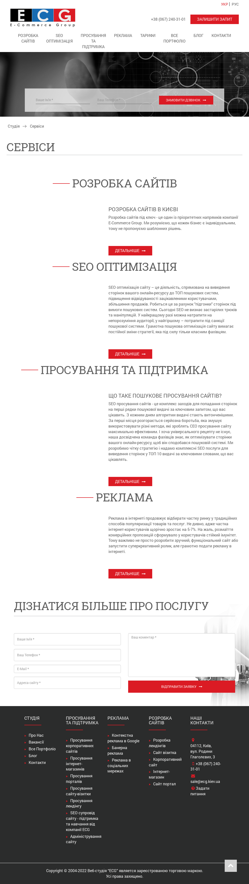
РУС (235, 4)
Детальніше (127, 250)
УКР (224, 4)
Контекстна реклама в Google (123, 738)
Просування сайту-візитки (79, 791)
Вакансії (36, 741)
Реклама (123, 35)
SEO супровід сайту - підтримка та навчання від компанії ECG (82, 821)
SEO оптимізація (59, 38)
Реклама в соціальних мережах (119, 765)
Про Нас (36, 735)
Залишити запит (214, 19)
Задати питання (199, 791)
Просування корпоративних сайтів (80, 745)
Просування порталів (79, 778)
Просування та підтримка (93, 41)
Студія (14, 126)
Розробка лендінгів (159, 742)
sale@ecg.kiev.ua (205, 781)
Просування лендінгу (79, 803)
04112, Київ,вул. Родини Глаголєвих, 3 (202, 751)
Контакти (221, 35)
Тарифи (147, 35)
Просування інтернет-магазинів (79, 763)
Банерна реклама (117, 750)
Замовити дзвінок (183, 100)
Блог (199, 35)
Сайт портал (164, 783)
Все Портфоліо (174, 38)
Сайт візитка (164, 752)
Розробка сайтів (28, 38)
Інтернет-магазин (159, 774)
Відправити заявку (178, 686)
